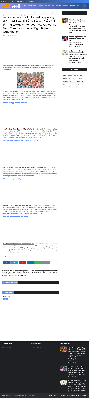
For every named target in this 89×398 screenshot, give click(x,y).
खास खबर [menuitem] (47, 6)
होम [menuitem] (24, 6)
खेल (70, 78)
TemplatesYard (15, 395)
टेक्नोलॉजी (80, 78)
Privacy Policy (18, 1)
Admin (5, 35)
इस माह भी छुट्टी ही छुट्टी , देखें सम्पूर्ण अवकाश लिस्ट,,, (15, 103)
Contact (12, 1)
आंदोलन (8, 13)
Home (2, 1)
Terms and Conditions (28, 1)
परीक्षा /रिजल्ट (65, 81)
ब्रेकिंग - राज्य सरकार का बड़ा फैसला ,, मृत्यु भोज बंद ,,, (16, 217)
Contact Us (62, 395)
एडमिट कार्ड (76, 75)
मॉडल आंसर (65, 84)
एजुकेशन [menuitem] (41, 6)
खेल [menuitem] (53, 6)
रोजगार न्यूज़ (72, 84)
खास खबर (65, 78)
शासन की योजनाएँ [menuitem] (32, 6)
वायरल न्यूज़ (78, 84)
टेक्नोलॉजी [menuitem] (72, 6)
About (6, 1)
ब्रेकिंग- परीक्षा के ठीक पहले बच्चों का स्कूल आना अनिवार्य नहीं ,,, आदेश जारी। (21, 140)
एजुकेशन (70, 75)
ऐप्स (81, 75)
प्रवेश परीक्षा (72, 81)
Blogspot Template (32, 395)
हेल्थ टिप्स (74, 87)
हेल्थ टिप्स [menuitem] (58, 6)
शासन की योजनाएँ (66, 87)
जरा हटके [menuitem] (65, 6)
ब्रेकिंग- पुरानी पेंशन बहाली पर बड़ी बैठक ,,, (13, 179)
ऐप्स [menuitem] (78, 6)
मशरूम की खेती (80, 81)
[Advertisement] (30, 51)
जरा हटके (74, 78)
